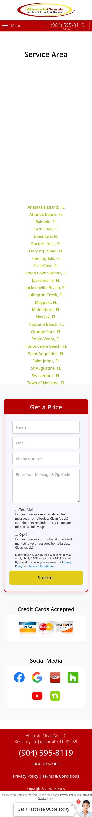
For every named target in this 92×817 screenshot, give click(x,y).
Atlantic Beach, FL (46, 214)
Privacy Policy (25, 776)
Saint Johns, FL (45, 361)
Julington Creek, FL (46, 295)
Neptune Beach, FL (46, 324)
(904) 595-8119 (67, 25)
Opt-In (24, 534)
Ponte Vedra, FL (46, 339)
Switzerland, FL (46, 375)
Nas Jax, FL (46, 317)
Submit (46, 577)
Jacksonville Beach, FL (46, 287)
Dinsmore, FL (46, 236)
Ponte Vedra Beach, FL (46, 346)
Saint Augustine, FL (46, 353)
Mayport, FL (46, 302)
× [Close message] (72, 804)
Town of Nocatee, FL (46, 383)
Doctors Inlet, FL (46, 243)
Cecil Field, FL (46, 229)
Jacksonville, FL (46, 280)
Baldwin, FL (46, 221)
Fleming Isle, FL (45, 258)
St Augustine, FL (46, 368)
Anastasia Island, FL (46, 207)
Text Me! (26, 509)
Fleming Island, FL (46, 251)
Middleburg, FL (46, 309)
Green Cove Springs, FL (46, 273)
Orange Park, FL (46, 331)
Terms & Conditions (41, 566)
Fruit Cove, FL (46, 265)
